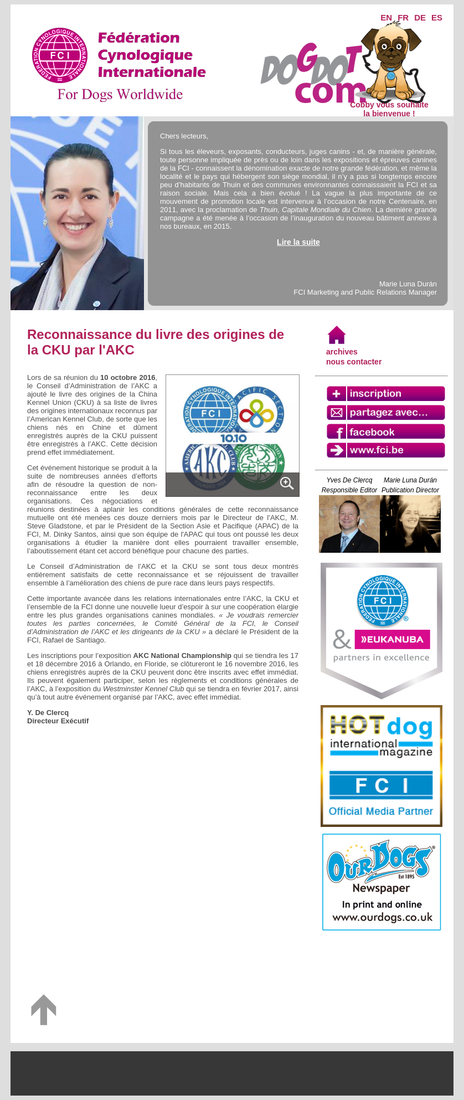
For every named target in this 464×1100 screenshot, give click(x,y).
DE (420, 17)
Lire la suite (298, 242)
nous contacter (353, 361)
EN (386, 17)
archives (342, 351)
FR (403, 17)
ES (436, 17)
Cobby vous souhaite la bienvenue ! (389, 105)
